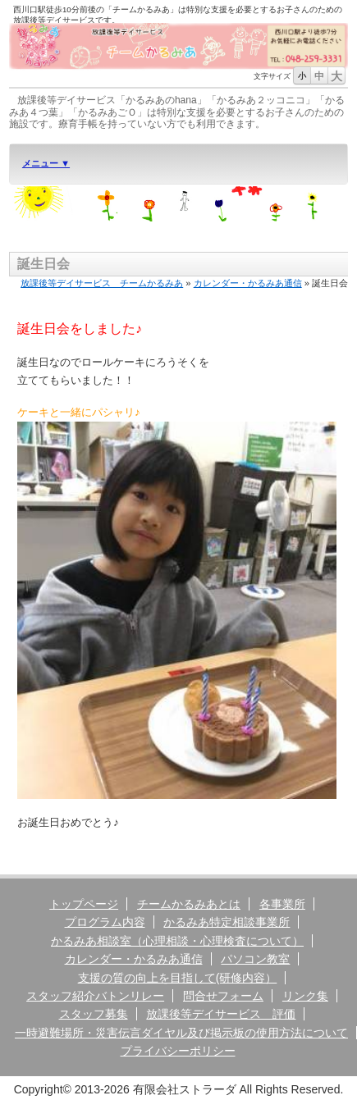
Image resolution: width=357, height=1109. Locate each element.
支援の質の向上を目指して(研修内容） (177, 977)
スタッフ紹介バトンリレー (95, 995)
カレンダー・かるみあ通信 (248, 283)
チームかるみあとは (188, 903)
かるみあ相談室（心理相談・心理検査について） (177, 940)
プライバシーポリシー (178, 1050)
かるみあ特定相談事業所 (226, 922)
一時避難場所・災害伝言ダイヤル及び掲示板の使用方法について (181, 1032)
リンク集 (305, 995)
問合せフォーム (223, 995)
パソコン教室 (255, 958)
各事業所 (282, 903)
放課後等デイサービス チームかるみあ (102, 283)
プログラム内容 (105, 922)
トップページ (83, 903)
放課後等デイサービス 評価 (220, 1013)
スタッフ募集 (93, 1013)
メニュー (41, 163)
